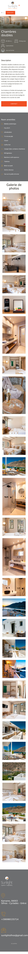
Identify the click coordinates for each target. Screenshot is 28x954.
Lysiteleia (15, 943)
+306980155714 (9, 919)
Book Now (10, 12)
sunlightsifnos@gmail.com (14, 935)
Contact (14, 104)
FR (1, 12)
